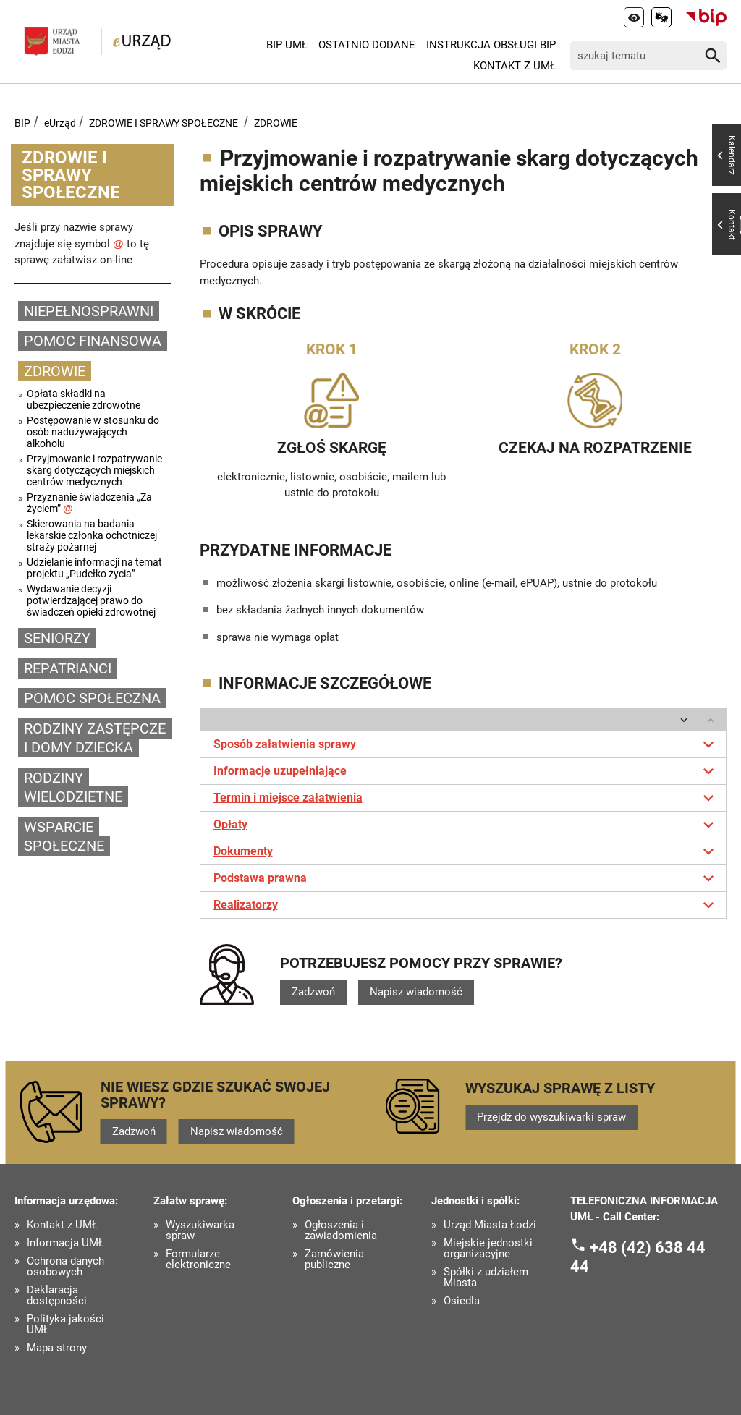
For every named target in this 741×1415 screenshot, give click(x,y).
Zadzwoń (313, 991)
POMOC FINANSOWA (92, 340)
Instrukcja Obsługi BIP (491, 44)
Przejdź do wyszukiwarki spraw (551, 1116)
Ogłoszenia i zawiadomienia (341, 1230)
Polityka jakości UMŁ (65, 1324)
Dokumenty (466, 851)
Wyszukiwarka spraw (200, 1230)
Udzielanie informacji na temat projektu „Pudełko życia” (94, 567)
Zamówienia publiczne (334, 1259)
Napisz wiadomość (416, 991)
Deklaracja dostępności (57, 1295)
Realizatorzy (466, 905)
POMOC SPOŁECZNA (92, 698)
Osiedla (462, 1301)
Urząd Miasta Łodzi (490, 1225)
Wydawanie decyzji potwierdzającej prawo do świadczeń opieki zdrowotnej (91, 600)
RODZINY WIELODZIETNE (73, 787)
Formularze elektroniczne (198, 1259)
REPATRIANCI (67, 668)
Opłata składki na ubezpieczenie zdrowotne (83, 399)
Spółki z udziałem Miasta (486, 1277)
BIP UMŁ (287, 44)
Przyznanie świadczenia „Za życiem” (89, 502)
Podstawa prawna (466, 878)
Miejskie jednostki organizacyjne (488, 1248)
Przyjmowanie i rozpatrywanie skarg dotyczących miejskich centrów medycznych (94, 470)
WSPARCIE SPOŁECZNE (64, 836)
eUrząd (60, 123)
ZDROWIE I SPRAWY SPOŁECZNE (163, 123)
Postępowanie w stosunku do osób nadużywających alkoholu (93, 432)
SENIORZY (57, 638)
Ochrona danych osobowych (65, 1267)
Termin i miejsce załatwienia (466, 798)
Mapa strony (57, 1348)
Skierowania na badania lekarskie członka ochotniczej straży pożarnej (92, 535)
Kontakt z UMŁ (514, 65)
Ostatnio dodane (366, 44)
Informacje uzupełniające (466, 771)
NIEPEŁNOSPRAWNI (88, 311)
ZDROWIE (275, 123)
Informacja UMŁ (65, 1243)
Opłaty (466, 825)
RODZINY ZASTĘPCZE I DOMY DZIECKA (95, 738)
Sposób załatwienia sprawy (466, 744)
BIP (22, 123)
